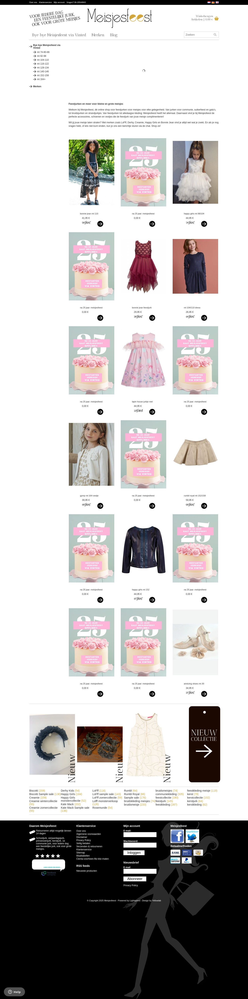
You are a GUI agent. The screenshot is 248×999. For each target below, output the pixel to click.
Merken (98, 35)
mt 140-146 (43, 71)
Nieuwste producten (86, 871)
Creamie (37, 797)
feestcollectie (167, 797)
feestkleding (166, 804)
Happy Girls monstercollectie (73, 799)
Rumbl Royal (134, 794)
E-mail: (127, 830)
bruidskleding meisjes (140, 801)
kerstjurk (195, 801)
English (217, 2)
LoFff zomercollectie (107, 797)
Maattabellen (83, 855)
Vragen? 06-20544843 (76, 2)
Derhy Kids (70, 790)
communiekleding (170, 794)
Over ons (33, 2)
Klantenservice (45, 2)
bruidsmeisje (135, 804)
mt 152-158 (43, 75)
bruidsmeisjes (167, 790)
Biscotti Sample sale (45, 794)
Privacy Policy (83, 840)
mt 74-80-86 (43, 52)
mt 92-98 (41, 56)
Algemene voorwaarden (88, 834)
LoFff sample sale (106, 794)
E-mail (126, 867)
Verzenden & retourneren (89, 846)
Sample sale (135, 797)
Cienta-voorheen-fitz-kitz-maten (92, 859)
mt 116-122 (43, 63)
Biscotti (37, 790)
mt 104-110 (43, 60)
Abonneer (134, 879)
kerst (193, 794)
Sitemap (80, 852)
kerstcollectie (198, 797)
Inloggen (134, 853)
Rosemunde (102, 807)
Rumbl (130, 790)
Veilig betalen (83, 843)
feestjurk (164, 801)
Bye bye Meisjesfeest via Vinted (59, 35)
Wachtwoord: (130, 841)
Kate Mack (71, 804)
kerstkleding (197, 804)
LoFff (99, 790)
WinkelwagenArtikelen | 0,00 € (202, 18)
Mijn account (59, 2)
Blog (113, 35)
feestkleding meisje (202, 790)
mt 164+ (41, 79)
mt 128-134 (43, 67)
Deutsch (213, 2)
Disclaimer (81, 837)
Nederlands (209, 2)
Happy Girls (71, 794)
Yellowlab (156, 900)
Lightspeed (135, 900)
